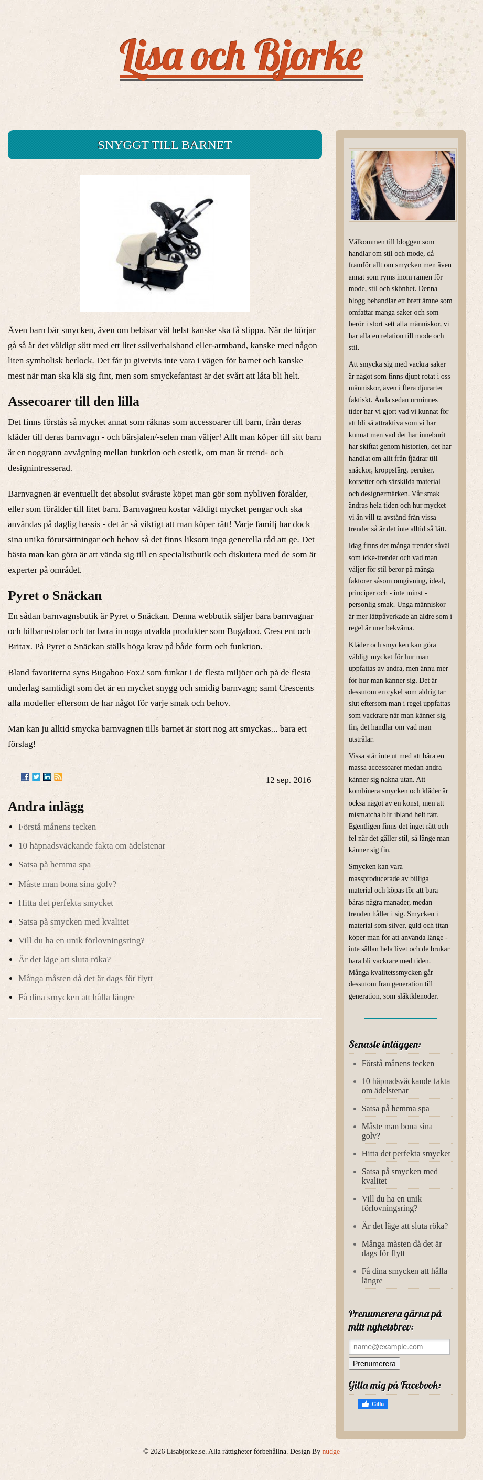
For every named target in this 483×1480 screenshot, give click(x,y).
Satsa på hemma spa (54, 865)
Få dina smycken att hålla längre (76, 997)
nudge (331, 1451)
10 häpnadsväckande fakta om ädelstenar (91, 846)
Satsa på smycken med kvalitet (73, 922)
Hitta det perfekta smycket (65, 903)
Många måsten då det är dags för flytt (85, 978)
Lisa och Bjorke (241, 54)
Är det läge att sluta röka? (64, 959)
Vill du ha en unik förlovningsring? (81, 941)
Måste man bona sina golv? (67, 884)
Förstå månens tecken (57, 827)
